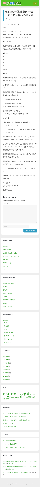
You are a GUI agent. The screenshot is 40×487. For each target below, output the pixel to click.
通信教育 (6, 326)
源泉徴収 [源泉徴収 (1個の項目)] (17, 397)
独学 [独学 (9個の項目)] (22, 396)
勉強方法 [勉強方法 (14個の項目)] (29, 394)
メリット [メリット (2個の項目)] (20, 394)
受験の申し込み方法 (9, 300)
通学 (5, 322)
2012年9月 (6, 366)
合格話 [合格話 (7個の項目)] (7, 396)
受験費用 (5, 296)
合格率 (5, 303)
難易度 (5, 286)
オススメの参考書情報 (9, 440)
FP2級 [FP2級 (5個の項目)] (6, 394)
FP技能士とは (7, 263)
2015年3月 (6, 356)
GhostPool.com (19, 484)
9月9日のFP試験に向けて (10, 426)
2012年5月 (6, 376)
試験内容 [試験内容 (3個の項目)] (32, 397)
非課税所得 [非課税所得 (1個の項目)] (6, 399)
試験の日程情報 (7, 293)
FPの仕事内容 (7, 249)
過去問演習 (7, 342)
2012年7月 (6, 369)
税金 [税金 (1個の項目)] (27, 397)
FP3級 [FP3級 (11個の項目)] (13, 394)
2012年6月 (6, 373)
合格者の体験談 (8, 332)
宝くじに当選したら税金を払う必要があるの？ (16, 413)
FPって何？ (6, 246)
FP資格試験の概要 (8, 283)
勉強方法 (5, 320)
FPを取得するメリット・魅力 (11, 256)
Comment (5, 203)
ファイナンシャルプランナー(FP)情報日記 (15, 447)
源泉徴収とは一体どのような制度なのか (14, 417)
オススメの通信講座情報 (10, 444)
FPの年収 (5, 259)
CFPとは (5, 269)
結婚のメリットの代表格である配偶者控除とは (16, 420)
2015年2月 (6, 359)
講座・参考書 (8, 339)
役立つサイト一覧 (9, 336)
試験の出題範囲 (7, 306)
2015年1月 (6, 363)
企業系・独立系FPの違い (10, 253)
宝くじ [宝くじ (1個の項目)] (12, 397)
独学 (5, 329)
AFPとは (5, 266)
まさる (11, 463)
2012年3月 (6, 379)
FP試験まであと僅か (9, 423)
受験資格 (5, 290)
